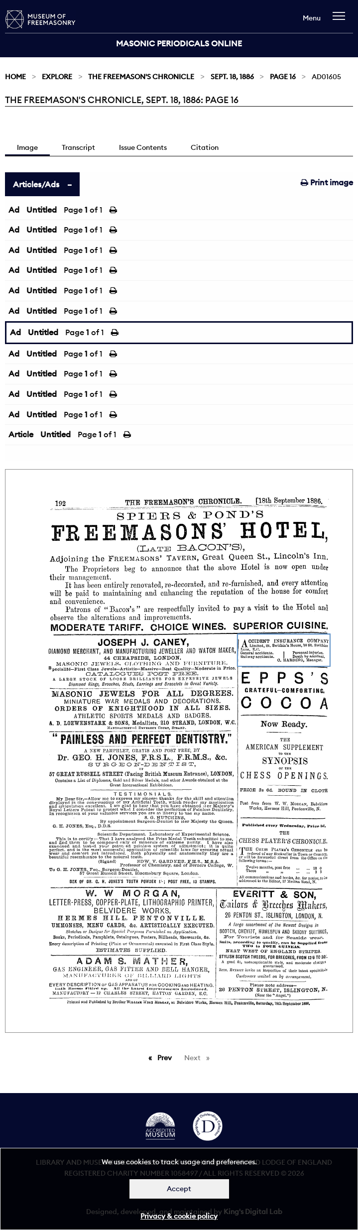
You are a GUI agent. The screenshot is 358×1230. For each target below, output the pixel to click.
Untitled (41, 210)
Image (27, 147)
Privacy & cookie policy (179, 1216)
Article (20, 434)
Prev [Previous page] (166, 1057)
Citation (205, 147)
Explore (57, 76)
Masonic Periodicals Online (179, 43)
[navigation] (341, 20)
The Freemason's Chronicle (141, 76)
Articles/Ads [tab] (36, 184)
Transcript (78, 147)
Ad (13, 210)
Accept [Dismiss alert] (179, 1188)
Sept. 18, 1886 (232, 76)
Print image (327, 182)
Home (15, 76)
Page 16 (283, 76)
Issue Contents (143, 147)
